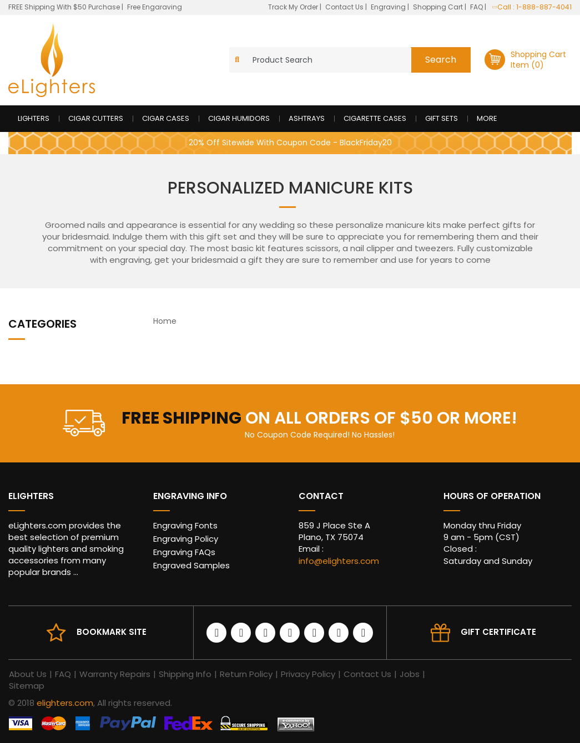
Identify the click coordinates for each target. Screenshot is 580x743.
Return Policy (246, 674)
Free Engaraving (154, 7)
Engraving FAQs (184, 552)
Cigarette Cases (375, 118)
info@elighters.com (339, 561)
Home (164, 321)
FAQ (477, 7)
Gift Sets (441, 118)
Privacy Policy (308, 674)
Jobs (410, 674)
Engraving (389, 7)
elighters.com (65, 703)
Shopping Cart (439, 7)
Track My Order (294, 7)
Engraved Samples (191, 565)
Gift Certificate (498, 632)
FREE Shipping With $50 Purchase (64, 7)
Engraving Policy (185, 538)
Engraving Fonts (185, 525)
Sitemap (26, 685)
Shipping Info (185, 674)
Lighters (33, 118)
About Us (28, 674)
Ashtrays (307, 118)
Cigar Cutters (95, 118)
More (487, 118)
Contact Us (345, 7)
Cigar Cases (165, 118)
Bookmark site (112, 632)
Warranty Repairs (114, 674)
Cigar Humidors (239, 118)
